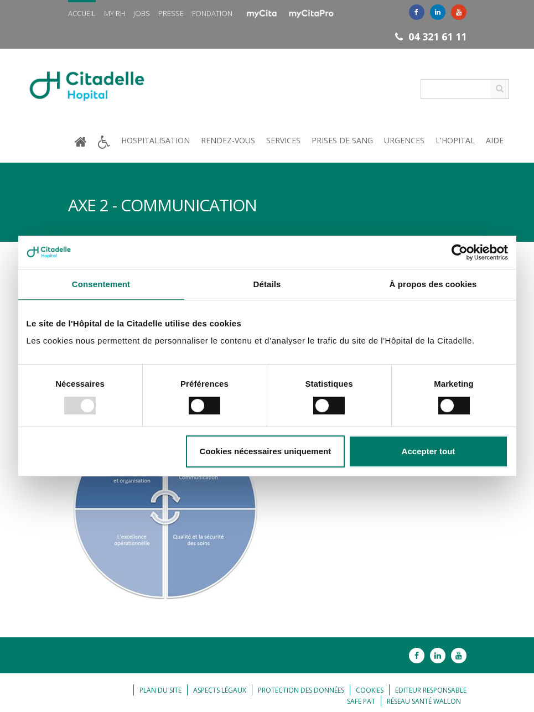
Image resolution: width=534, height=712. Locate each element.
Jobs (141, 13)
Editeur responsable (430, 690)
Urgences (404, 140)
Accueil (82, 13)
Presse (171, 13)
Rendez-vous (228, 140)
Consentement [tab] (101, 284)
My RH (114, 13)
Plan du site (160, 690)
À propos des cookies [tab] (433, 284)
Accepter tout (428, 451)
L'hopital (455, 140)
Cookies (369, 690)
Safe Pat (361, 701)
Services (283, 140)
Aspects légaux (219, 690)
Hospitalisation (155, 140)
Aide (495, 140)
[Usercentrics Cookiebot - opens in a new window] (459, 252)
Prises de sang (342, 140)
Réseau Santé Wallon (424, 701)
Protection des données (301, 690)
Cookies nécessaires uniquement (265, 451)
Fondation (212, 13)
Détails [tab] (267, 284)
